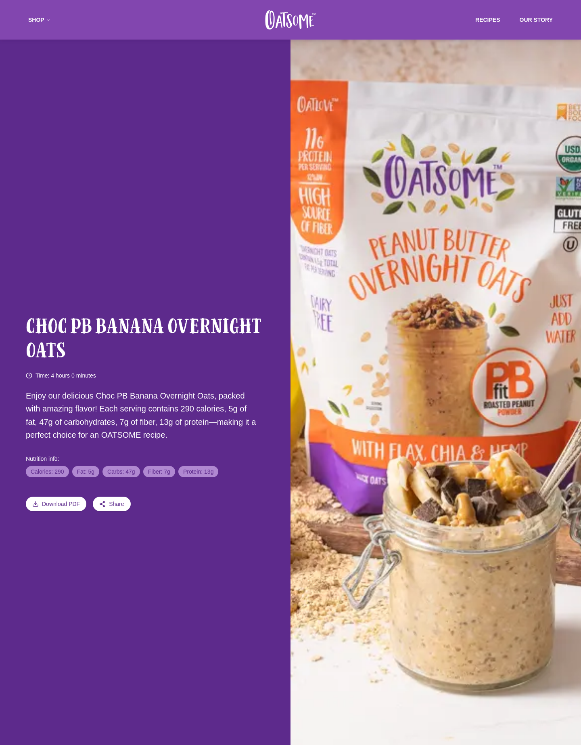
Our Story (536, 20)
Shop (39, 20)
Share (111, 504)
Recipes (487, 20)
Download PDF (56, 504)
